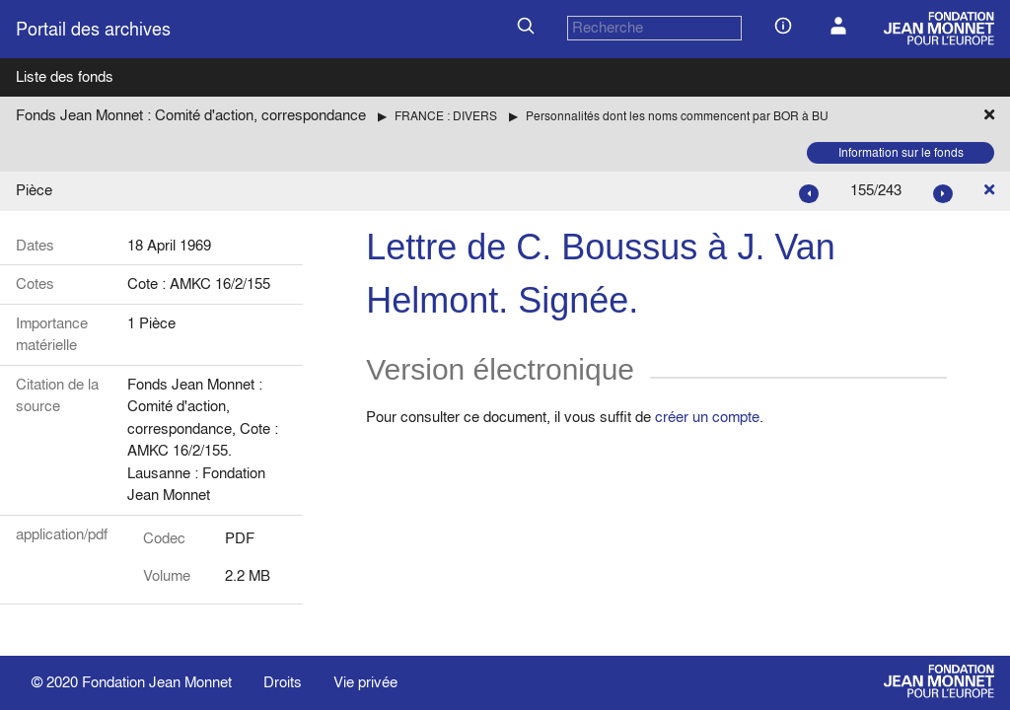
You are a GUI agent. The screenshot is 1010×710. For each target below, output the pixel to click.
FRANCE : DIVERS (446, 115)
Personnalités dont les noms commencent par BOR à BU (677, 115)
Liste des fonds (64, 76)
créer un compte (707, 416)
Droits (282, 682)
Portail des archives (93, 29)
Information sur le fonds (901, 152)
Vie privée (365, 682)
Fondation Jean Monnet (157, 682)
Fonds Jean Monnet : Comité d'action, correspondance (191, 115)
